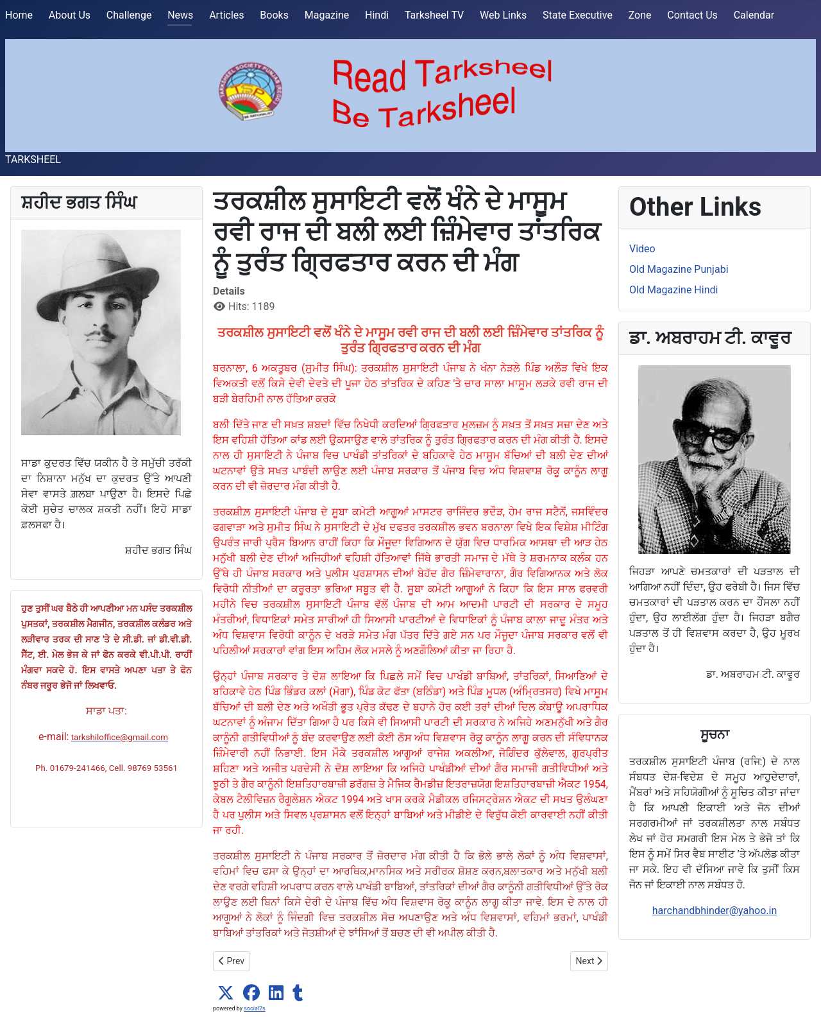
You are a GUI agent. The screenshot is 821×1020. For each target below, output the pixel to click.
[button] (225, 993)
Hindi (377, 15)
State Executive (578, 15)
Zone (640, 15)
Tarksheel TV (434, 15)
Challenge (129, 15)
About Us (69, 15)
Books (274, 15)
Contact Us (692, 15)
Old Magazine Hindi (673, 290)
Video (642, 249)
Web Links (503, 15)
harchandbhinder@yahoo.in (714, 910)
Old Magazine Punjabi (679, 269)
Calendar (754, 15)
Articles (226, 15)
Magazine (327, 15)
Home (19, 15)
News (180, 15)
